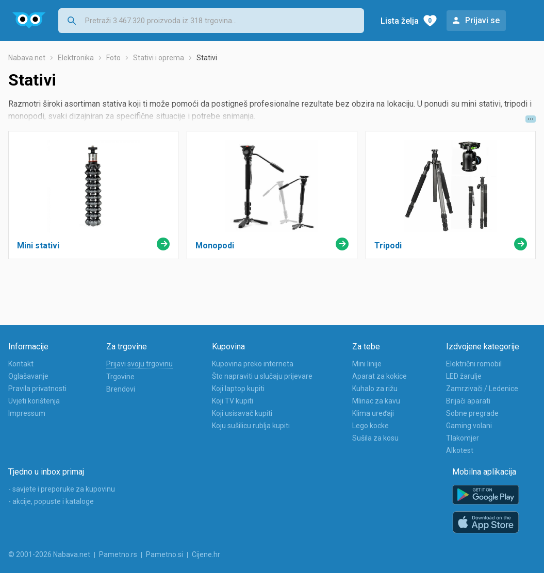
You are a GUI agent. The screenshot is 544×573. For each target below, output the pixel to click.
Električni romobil (474, 364)
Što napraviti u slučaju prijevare (262, 376)
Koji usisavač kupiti (242, 413)
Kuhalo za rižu (375, 388)
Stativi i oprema (158, 58)
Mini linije (367, 364)
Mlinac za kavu (376, 401)
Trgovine (120, 377)
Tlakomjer (462, 438)
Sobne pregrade (472, 413)
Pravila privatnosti (37, 388)
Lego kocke (370, 426)
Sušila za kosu (375, 438)
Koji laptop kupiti (238, 388)
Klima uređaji (373, 413)
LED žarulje (464, 376)
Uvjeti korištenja (34, 401)
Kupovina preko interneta (252, 364)
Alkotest (459, 450)
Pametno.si (164, 554)
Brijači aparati (468, 401)
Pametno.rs (118, 554)
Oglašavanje (28, 376)
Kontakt (21, 364)
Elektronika (76, 58)
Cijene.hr (206, 554)
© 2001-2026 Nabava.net (49, 554)
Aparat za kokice (379, 376)
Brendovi (120, 389)
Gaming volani (469, 426)
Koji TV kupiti (232, 401)
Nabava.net (26, 58)
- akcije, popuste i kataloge (51, 501)
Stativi (206, 58)
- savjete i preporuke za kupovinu (61, 489)
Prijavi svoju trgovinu (139, 364)
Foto (113, 58)
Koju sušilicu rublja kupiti (251, 426)
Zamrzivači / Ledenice (482, 388)
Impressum (26, 413)
